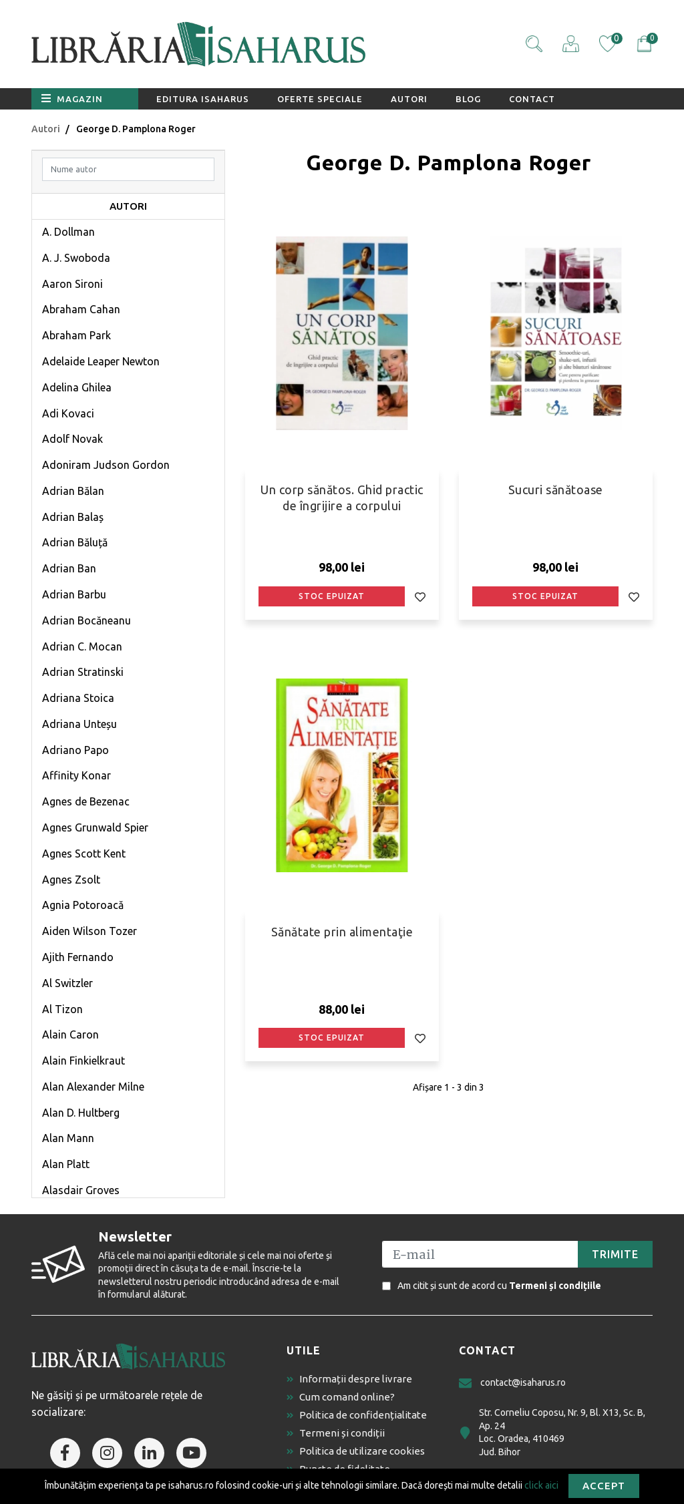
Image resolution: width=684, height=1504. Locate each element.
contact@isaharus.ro (512, 1382)
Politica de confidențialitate (357, 1415)
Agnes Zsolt (71, 880)
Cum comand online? (341, 1396)
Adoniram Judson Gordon (106, 465)
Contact (532, 99)
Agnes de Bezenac (86, 801)
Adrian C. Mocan (82, 646)
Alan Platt (66, 1164)
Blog (468, 99)
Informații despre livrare (349, 1378)
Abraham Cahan (81, 309)
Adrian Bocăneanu (86, 620)
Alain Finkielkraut (83, 1061)
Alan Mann (68, 1138)
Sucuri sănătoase (555, 489)
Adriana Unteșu (79, 724)
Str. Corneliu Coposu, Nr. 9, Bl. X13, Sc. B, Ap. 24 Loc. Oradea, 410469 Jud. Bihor (552, 1432)
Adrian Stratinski (83, 672)
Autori (409, 99)
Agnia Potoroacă (83, 905)
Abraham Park (76, 335)
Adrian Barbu (74, 594)
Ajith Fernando (78, 957)
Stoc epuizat (332, 596)
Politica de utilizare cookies (356, 1451)
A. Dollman (68, 232)
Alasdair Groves (81, 1190)
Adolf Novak (72, 439)
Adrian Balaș (73, 517)
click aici (541, 1484)
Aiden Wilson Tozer (89, 931)
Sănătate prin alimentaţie (342, 931)
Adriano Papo (75, 750)
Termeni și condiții (336, 1433)
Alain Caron (70, 1034)
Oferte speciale (320, 99)
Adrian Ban (69, 568)
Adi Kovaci (68, 413)
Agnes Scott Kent (84, 854)
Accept (603, 1485)
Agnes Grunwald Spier (95, 827)
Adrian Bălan (73, 491)
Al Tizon (62, 1009)
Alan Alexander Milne (93, 1087)
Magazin (72, 98)
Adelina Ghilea (77, 387)
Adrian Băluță (75, 542)
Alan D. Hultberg (81, 1113)
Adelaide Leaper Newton (101, 361)
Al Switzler (67, 983)
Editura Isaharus (202, 99)
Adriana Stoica (78, 698)
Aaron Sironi (72, 284)
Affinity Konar (76, 775)
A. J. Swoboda (76, 258)
